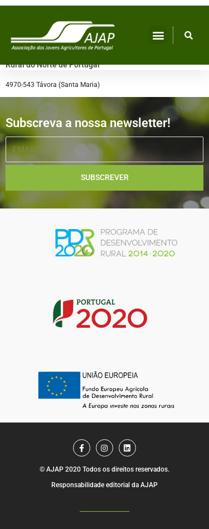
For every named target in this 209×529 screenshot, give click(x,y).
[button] (158, 35)
